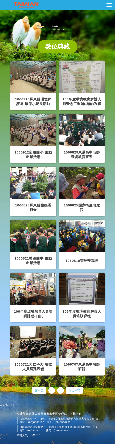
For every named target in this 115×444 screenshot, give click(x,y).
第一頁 (39, 390)
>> (60, 390)
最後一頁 (74, 390)
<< (51, 390)
